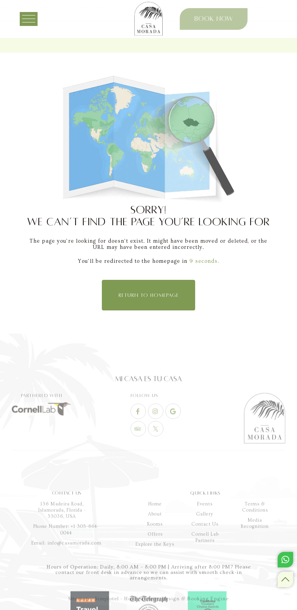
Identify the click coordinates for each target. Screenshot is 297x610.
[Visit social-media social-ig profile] (155, 443)
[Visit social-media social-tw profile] (155, 461)
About (155, 580)
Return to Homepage (148, 295)
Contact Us (204, 590)
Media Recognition (255, 589)
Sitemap (78, 605)
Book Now (178, 18)
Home (155, 570)
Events (205, 570)
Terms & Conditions (255, 573)
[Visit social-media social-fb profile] (138, 443)
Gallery (204, 580)
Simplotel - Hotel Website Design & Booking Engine (162, 605)
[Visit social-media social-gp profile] (173, 443)
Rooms (155, 590)
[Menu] (36, 19)
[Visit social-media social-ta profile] (138, 461)
